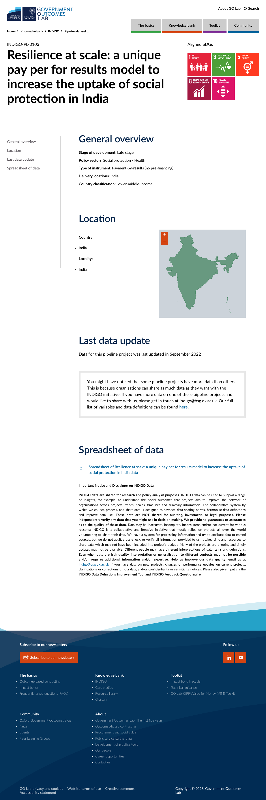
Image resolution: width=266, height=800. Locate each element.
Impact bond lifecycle (185, 681)
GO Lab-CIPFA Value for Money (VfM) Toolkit (203, 693)
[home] (40, 14)
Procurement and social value (115, 732)
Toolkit (214, 25)
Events (24, 732)
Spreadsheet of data (23, 168)
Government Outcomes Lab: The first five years (129, 720)
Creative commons (120, 789)
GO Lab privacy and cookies (41, 789)
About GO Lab (229, 8)
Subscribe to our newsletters (49, 657)
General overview (21, 142)
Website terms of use (84, 789)
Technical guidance (184, 687)
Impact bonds (29, 687)
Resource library (106, 693)
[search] (251, 8)
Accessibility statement (38, 792)
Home (11, 31)
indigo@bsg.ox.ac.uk (94, 564)
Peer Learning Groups (35, 738)
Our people (103, 750)
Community (243, 25)
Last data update (20, 159)
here (183, 407)
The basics (146, 25)
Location (14, 150)
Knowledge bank (182, 25)
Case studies (104, 687)
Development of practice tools (116, 744)
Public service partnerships (113, 738)
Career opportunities (109, 756)
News (24, 726)
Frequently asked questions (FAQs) (44, 693)
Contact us (102, 762)
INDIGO (53, 31)
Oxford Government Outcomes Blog (45, 720)
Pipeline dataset (75, 31)
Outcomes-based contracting (40, 681)
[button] (164, 235)
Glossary (101, 699)
